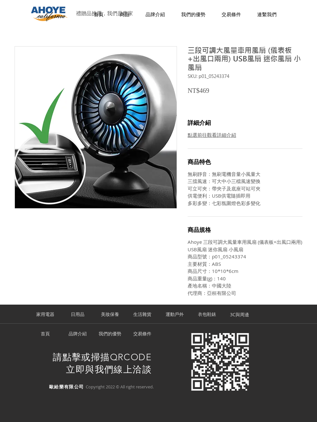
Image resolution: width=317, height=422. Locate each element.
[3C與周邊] (239, 314)
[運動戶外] (174, 314)
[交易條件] (142, 334)
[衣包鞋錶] (207, 314)
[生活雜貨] (142, 314)
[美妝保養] (110, 314)
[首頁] (45, 334)
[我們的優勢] (110, 334)
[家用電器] (45, 314)
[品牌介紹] (77, 334)
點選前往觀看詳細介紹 (212, 135)
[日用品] (77, 314)
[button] (124, 15)
